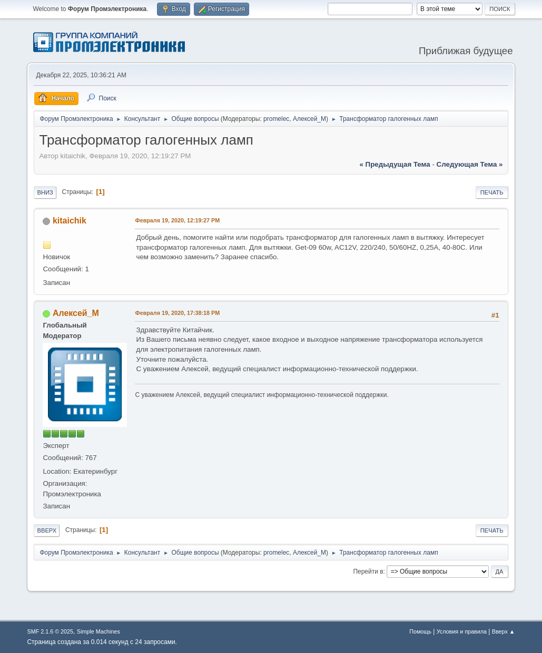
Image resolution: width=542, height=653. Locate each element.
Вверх (46, 530)
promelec (276, 119)
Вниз (45, 192)
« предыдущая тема (394, 164)
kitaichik (69, 220)
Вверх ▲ (503, 631)
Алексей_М (309, 119)
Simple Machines (98, 631)
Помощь (420, 631)
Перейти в (368, 571)
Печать (492, 192)
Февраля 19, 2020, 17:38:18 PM (177, 313)
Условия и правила (462, 631)
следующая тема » (470, 164)
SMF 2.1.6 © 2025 (50, 631)
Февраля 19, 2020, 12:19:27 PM (177, 220)
